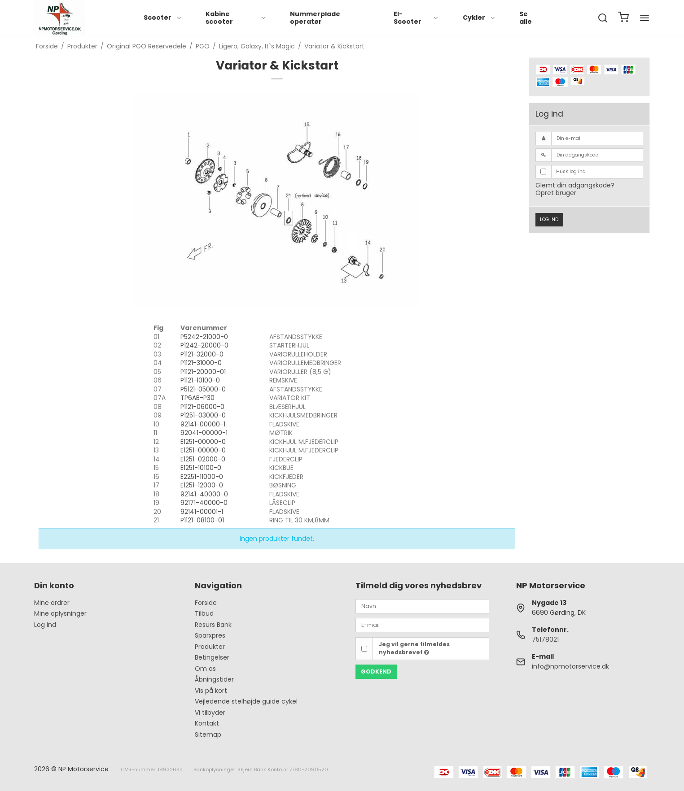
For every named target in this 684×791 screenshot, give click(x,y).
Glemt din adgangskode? (574, 185)
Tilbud (204, 613)
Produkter (210, 646)
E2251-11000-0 (201, 476)
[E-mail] (422, 624)
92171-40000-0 (204, 502)
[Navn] (422, 605)
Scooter (163, 17)
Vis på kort (211, 690)
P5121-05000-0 (203, 389)
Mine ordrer (52, 602)
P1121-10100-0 (200, 380)
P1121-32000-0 (202, 354)
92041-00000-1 (204, 432)
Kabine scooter (236, 17)
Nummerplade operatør (315, 17)
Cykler (479, 17)
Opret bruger (555, 192)
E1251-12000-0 (201, 485)
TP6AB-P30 (197, 397)
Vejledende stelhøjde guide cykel (246, 701)
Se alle (525, 17)
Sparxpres (210, 635)
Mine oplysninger (60, 613)
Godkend (376, 671)
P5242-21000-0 (204, 336)
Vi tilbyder (210, 712)
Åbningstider (214, 679)
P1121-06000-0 (202, 406)
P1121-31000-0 (201, 362)
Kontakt (207, 723)
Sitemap (208, 734)
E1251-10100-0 (200, 467)
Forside (206, 602)
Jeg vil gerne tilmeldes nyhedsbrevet (414, 648)
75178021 (545, 639)
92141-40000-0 (204, 494)
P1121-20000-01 (203, 371)
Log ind (549, 219)
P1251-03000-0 (203, 415)
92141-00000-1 (202, 424)
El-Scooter (416, 17)
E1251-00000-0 (203, 441)
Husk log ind (571, 171)
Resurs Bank (213, 624)
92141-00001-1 (201, 511)
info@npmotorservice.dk (570, 666)
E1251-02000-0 (202, 459)
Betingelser (212, 657)
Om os (205, 668)
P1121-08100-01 (202, 520)
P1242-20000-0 (204, 345)
